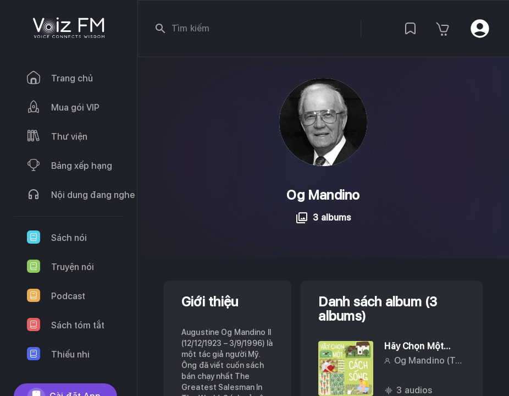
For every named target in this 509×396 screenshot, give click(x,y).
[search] (160, 28)
